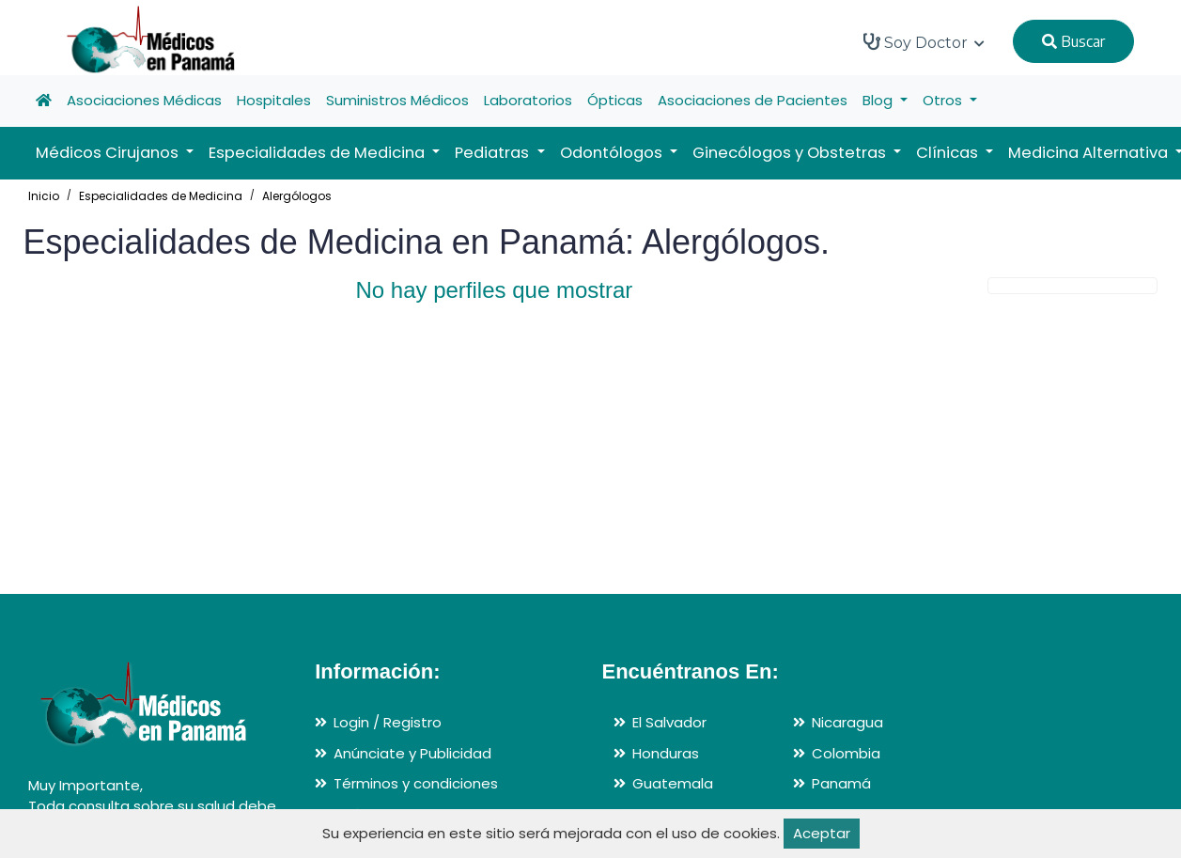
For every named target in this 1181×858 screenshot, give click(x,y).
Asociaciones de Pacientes (752, 100)
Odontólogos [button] (613, 153)
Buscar (1073, 41)
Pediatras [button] (494, 153)
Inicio (43, 196)
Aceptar (821, 833)
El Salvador (669, 722)
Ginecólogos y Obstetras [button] (791, 153)
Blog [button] (879, 100)
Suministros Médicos (397, 100)
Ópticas (615, 100)
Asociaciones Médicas (144, 100)
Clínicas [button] (949, 153)
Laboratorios (528, 100)
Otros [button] (944, 100)
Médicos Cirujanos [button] (109, 153)
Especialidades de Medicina (160, 196)
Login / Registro (388, 722)
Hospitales (274, 100)
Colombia (846, 753)
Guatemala (672, 783)
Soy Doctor (924, 42)
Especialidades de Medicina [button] (318, 153)
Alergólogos (297, 196)
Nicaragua (847, 722)
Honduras (665, 753)
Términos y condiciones (416, 783)
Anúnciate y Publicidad (412, 753)
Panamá (841, 783)
